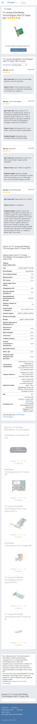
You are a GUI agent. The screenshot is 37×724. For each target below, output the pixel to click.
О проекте (4, 708)
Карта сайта (5, 712)
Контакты (14, 708)
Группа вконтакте (7, 710)
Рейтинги (19, 710)
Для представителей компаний (11, 714)
